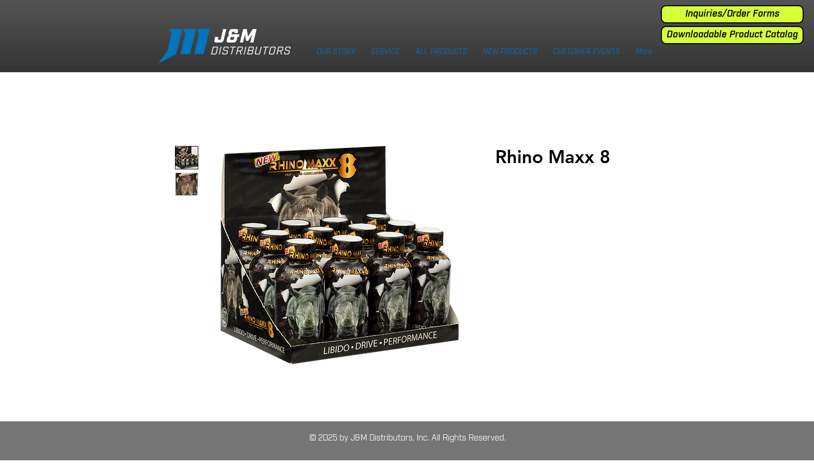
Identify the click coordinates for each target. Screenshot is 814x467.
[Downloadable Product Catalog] (732, 35)
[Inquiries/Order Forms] (732, 14)
